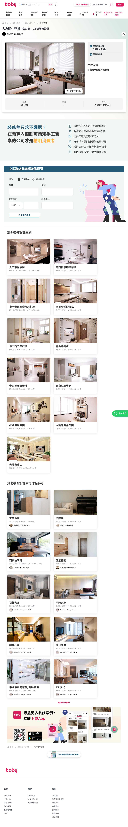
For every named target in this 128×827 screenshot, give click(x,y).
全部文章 (55, 803)
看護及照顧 (70, 14)
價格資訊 (55, 796)
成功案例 (28, 23)
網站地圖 (55, 817)
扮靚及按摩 (9, 14)
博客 (5, 813)
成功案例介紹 (23, 747)
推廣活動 (55, 813)
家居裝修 (34, 14)
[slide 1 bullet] (41, 92)
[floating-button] (64, 754)
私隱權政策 (8, 810)
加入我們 (7, 806)
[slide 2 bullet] (43, 92)
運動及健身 (57, 14)
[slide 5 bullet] (48, 92)
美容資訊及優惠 (58, 799)
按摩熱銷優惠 (118, 14)
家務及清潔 (22, 14)
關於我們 (7, 796)
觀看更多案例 (64, 703)
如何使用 (31, 796)
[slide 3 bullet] (44, 92)
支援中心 (7, 799)
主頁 (5, 23)
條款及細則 (8, 803)
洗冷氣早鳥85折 (107, 14)
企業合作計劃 (33, 799)
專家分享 (55, 806)
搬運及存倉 (45, 14)
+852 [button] (13, 205)
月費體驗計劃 (33, 803)
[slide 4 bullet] (46, 92)
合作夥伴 (55, 810)
